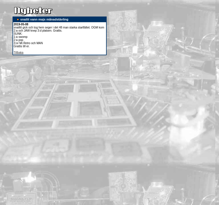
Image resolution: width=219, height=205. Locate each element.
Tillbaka (18, 52)
